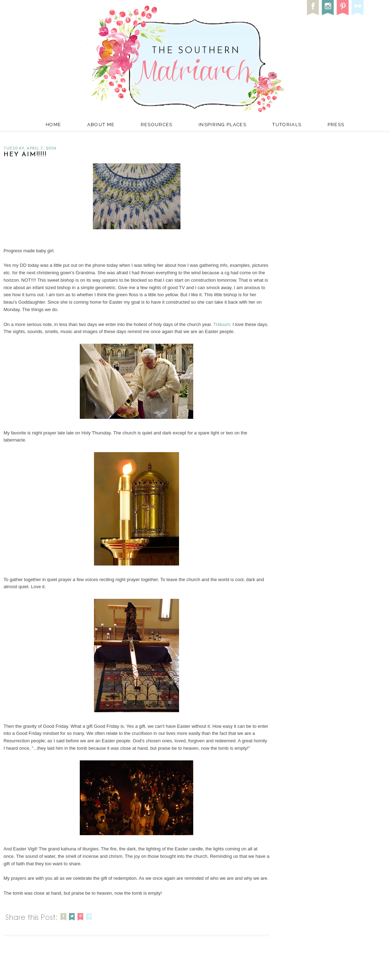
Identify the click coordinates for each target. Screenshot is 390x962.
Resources (157, 124)
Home (53, 124)
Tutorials (286, 124)
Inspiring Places (222, 124)
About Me (101, 124)
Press (336, 124)
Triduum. (223, 324)
